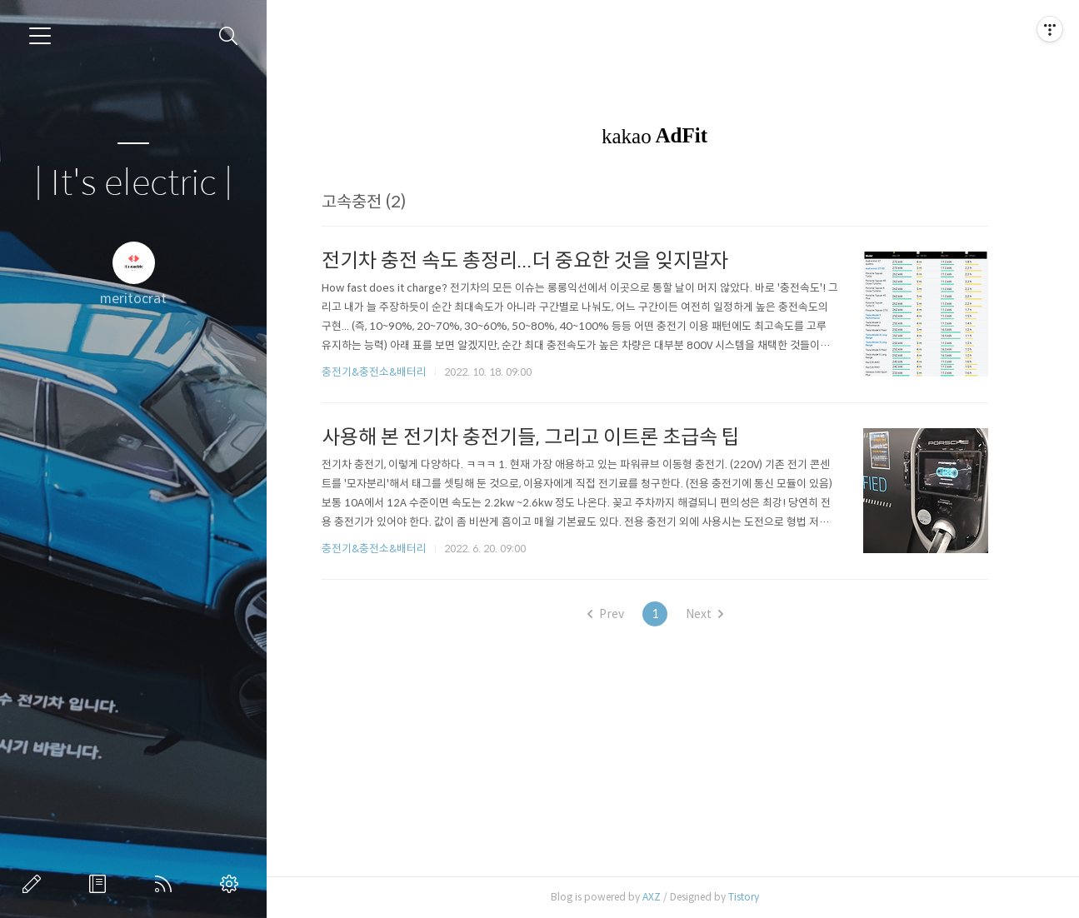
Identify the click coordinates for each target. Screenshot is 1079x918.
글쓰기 (35, 884)
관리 (232, 884)
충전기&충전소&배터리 (382, 372)
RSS (167, 884)
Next (713, 613)
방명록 (101, 884)
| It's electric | (133, 183)
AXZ (660, 897)
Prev (614, 613)
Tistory (752, 897)
